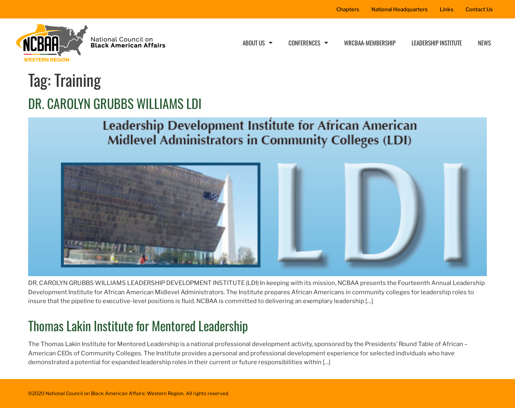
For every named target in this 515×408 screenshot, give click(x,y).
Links (446, 9)
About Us (257, 43)
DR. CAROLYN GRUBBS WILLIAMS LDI (115, 103)
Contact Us (479, 9)
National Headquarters (399, 9)
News (484, 42)
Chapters (347, 9)
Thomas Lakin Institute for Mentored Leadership (138, 325)
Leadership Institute (437, 42)
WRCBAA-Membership (370, 42)
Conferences (308, 43)
